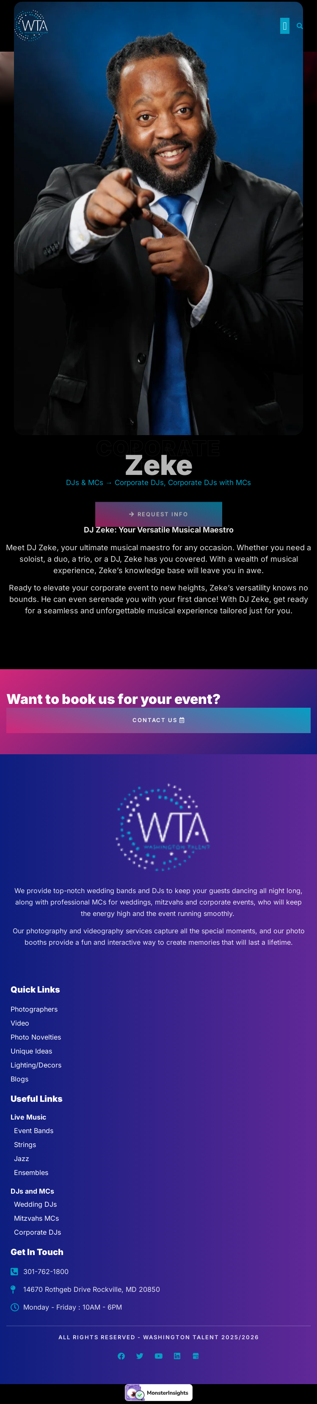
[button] (284, 26)
